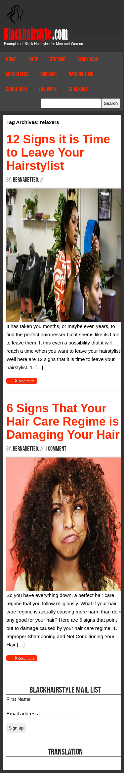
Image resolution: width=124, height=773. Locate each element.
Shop (33, 59)
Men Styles (17, 74)
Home (11, 59)
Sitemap (57, 59)
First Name (18, 699)
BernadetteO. (26, 179)
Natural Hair (80, 74)
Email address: (23, 713)
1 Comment (55, 448)
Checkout (78, 89)
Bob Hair (48, 74)
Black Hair (87, 59)
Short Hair (16, 89)
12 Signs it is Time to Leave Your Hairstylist (58, 152)
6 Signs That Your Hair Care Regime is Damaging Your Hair (63, 421)
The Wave (48, 89)
